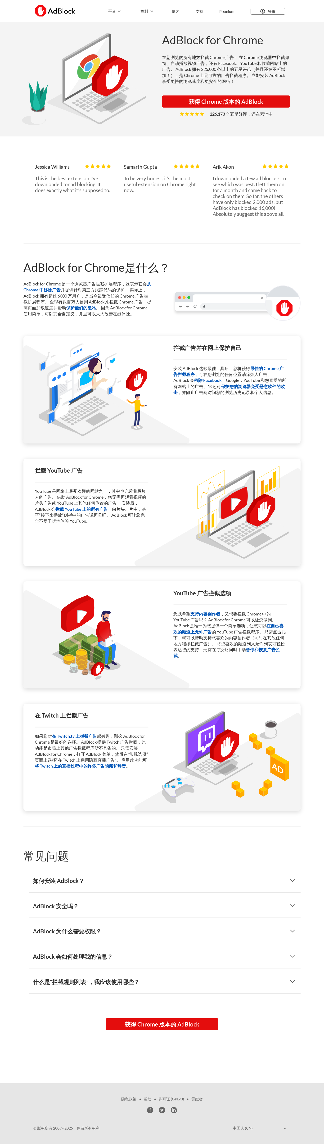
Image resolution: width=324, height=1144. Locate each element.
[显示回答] (292, 880)
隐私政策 (128, 1099)
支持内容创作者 (205, 613)
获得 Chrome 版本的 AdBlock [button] (226, 101)
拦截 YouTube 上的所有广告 (81, 509)
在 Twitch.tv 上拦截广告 (74, 736)
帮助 (147, 1099)
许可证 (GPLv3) (171, 1099)
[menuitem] (196, 11)
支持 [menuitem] (199, 11)
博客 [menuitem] (175, 11)
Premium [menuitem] (226, 11)
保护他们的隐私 (81, 307)
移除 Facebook (208, 380)
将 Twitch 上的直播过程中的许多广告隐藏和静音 (80, 766)
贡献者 (197, 1099)
